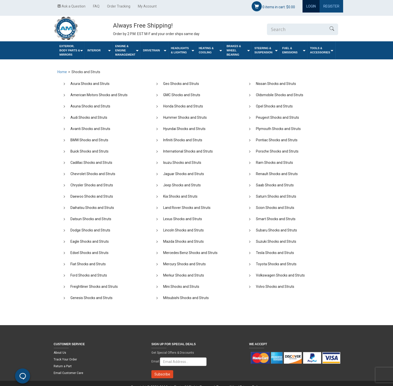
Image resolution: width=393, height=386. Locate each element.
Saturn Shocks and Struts (276, 196)
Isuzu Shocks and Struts (182, 163)
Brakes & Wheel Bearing (238, 50)
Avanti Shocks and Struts (90, 129)
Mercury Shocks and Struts (184, 264)
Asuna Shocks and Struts (90, 106)
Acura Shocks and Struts (90, 84)
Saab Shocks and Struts (275, 185)
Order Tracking (118, 6)
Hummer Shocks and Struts (185, 117)
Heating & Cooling (210, 50)
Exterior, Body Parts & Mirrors (71, 50)
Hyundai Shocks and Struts (184, 129)
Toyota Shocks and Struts (276, 264)
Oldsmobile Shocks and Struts (279, 95)
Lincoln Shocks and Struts (183, 230)
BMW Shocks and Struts (89, 140)
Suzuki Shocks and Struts (276, 241)
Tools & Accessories (321, 50)
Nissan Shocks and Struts (276, 84)
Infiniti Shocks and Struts (182, 140)
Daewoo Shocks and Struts (91, 196)
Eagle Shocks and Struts (89, 241)
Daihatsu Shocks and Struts (92, 208)
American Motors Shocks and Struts (99, 95)
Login (311, 6)
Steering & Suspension (266, 50)
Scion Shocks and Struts (275, 208)
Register (331, 6)
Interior (99, 50)
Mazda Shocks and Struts (183, 241)
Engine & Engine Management (127, 50)
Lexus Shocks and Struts (182, 219)
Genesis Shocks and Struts (91, 298)
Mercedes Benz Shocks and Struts (190, 253)
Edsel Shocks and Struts (89, 253)
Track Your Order (65, 359)
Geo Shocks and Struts (181, 84)
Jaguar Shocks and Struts (183, 174)
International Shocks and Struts (188, 151)
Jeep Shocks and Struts (182, 185)
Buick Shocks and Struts (89, 151)
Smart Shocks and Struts (276, 219)
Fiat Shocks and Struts (88, 264)
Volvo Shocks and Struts (275, 287)
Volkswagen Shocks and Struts (280, 275)
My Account (147, 6)
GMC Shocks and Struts (181, 95)
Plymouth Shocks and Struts (278, 129)
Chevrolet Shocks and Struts (92, 174)
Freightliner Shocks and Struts (94, 287)
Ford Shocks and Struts (88, 275)
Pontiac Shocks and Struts (277, 140)
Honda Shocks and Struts (183, 106)
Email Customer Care (68, 373)
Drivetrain (154, 50)
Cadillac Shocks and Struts (91, 163)
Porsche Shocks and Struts (277, 151)
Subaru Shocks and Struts (276, 230)
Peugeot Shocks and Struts (277, 117)
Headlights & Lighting (182, 50)
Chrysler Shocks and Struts (91, 185)
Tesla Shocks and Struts (275, 253)
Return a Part (63, 366)
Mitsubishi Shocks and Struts (186, 298)
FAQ (96, 6)
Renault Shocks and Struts (277, 174)
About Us (60, 352)
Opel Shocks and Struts (274, 106)
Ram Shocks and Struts (274, 163)
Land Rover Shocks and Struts (187, 208)
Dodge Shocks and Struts (90, 230)
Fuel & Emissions (294, 50)
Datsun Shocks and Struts (90, 219)
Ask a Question (71, 6)
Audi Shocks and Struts (88, 117)
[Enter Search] (296, 29)
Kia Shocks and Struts (180, 196)
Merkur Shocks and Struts (183, 275)
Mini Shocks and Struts (181, 287)
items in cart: (273, 6)
